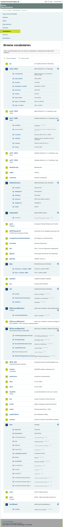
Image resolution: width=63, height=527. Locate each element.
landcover (13, 376)
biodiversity (13, 167)
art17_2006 (13, 118)
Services (5, 34)
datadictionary (14, 183)
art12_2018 (13, 111)
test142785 (18, 461)
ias (10, 284)
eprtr (11, 224)
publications (14, 414)
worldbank (13, 504)
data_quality (18, 78)
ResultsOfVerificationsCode (23, 343)
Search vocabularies (11, 58)
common (12, 177)
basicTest (18, 429)
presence (18, 90)
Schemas (5, 27)
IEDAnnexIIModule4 (16, 328)
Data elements (7, 24)
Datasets (5, 17)
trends (17, 147)
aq (10, 64)
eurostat (12, 243)
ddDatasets (18, 191)
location (17, 82)
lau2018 (12, 392)
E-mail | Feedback (8, 521)
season (17, 94)
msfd (11, 404)
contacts (17, 187)
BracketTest (18, 433)
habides (12, 279)
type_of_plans (19, 105)
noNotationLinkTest (21, 453)
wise (11, 497)
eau (16, 441)
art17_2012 (13, 153)
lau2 (11, 387)
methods (17, 138)
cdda (11, 172)
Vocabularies (7, 31)
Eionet (9, 10)
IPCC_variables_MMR (21, 272)
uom (11, 492)
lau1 (11, 381)
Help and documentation (10, 14)
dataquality (13, 213)
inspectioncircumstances (22, 298)
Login (48, 1)
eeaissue (17, 199)
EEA (10, 2)
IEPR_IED (13, 362)
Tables (4, 21)
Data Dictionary (16, 10)
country (17, 509)
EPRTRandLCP (15, 231)
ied (10, 289)
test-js (17, 457)
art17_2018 (13, 160)
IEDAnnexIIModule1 (16, 308)
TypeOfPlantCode (20, 348)
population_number (21, 86)
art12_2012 (13, 69)
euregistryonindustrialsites (19, 238)
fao (10, 248)
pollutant (17, 302)
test (10, 425)
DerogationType (20, 339)
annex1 (17, 294)
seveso (12, 419)
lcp (10, 399)
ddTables (17, 195)
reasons (17, 143)
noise (11, 409)
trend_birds (18, 97)
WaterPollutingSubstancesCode (24, 356)
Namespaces (6, 38)
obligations (18, 203)
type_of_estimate (20, 101)
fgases (12, 253)
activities (17, 125)
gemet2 (12, 259)
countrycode (19, 73)
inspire (12, 369)
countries (18, 134)
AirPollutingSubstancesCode (24, 335)
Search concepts (25, 58)
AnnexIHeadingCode (21, 315)
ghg (10, 264)
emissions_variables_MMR (23, 269)
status (17, 206)
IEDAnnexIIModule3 (16, 321)
